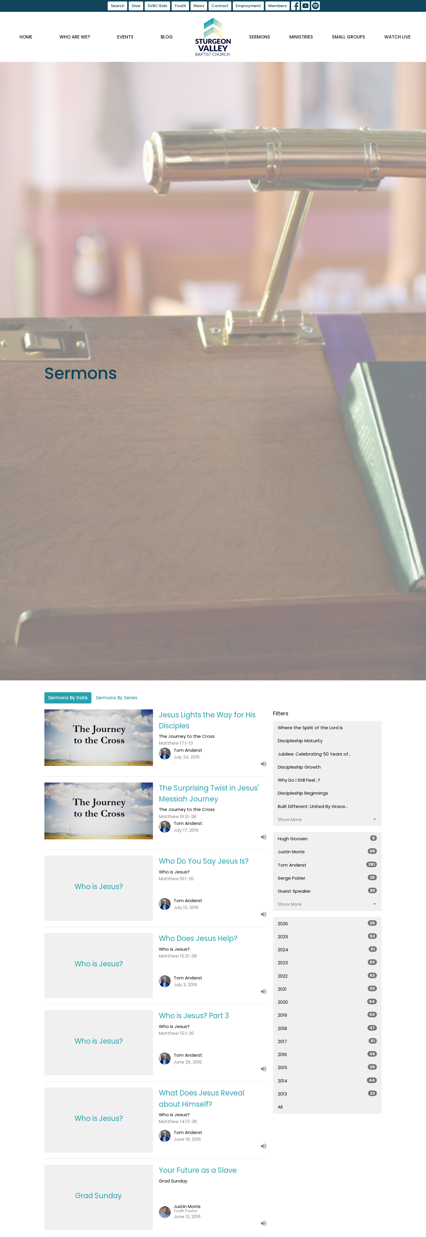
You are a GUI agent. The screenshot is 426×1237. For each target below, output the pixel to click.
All (280, 1107)
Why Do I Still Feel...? (299, 780)
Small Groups (348, 37)
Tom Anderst (327, 865)
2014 (327, 1080)
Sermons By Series (117, 698)
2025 (327, 936)
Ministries (301, 37)
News (198, 6)
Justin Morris (327, 851)
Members (277, 6)
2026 (327, 923)
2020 (327, 1002)
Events (125, 37)
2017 (327, 1041)
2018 (327, 1028)
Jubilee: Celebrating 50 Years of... (314, 754)
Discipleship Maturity (300, 741)
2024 (327, 949)
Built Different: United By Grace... (313, 806)
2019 (327, 1015)
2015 (327, 1067)
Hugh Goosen (327, 838)
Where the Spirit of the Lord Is (310, 727)
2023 (327, 962)
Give (136, 6)
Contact (220, 6)
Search (117, 6)
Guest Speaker (327, 891)
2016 (327, 1054)
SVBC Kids (157, 6)
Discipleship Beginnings (303, 793)
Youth (180, 6)
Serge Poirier (327, 878)
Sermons (259, 37)
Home (26, 37)
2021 (327, 989)
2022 (327, 976)
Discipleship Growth (299, 767)
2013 (327, 1093)
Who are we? (74, 37)
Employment (248, 6)
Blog (167, 37)
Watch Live (397, 37)
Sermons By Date (68, 698)
